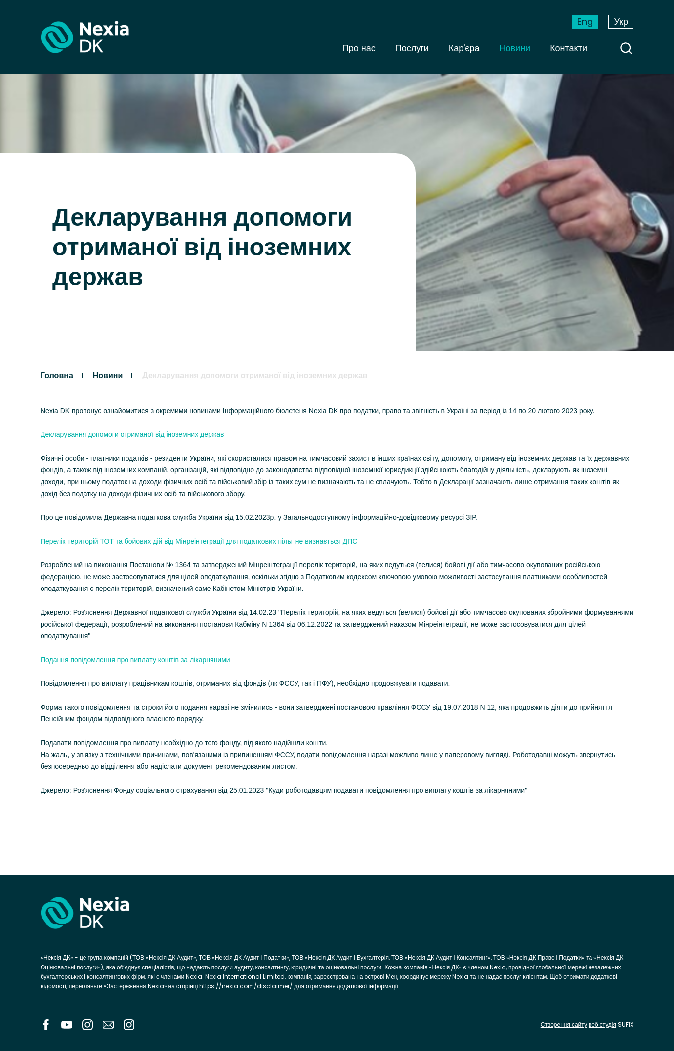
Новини (515, 48)
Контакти (568, 48)
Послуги (412, 48)
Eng (585, 21)
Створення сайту (564, 1024)
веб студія (602, 1024)
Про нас (359, 48)
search (626, 48)
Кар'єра (464, 48)
